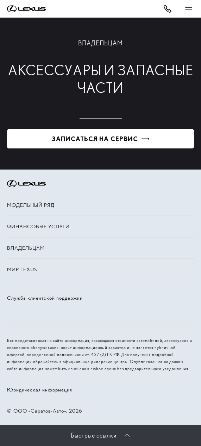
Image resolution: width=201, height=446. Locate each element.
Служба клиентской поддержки (45, 298)
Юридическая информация (39, 390)
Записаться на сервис (95, 138)
